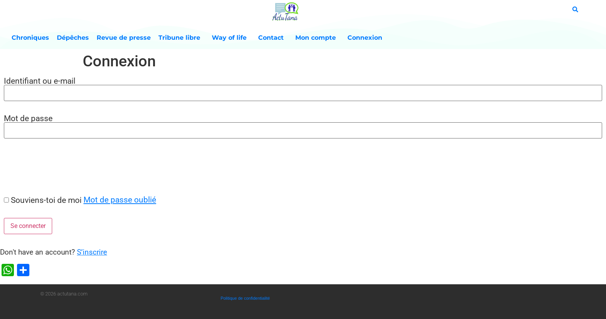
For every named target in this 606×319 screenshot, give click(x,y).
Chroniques (30, 37)
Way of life (231, 38)
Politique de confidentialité (245, 298)
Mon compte (317, 38)
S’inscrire (92, 252)
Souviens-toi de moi (46, 200)
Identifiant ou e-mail (39, 81)
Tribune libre (181, 38)
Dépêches (73, 37)
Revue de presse (124, 37)
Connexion (364, 37)
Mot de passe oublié (119, 199)
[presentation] (58, 167)
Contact (273, 38)
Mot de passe (28, 118)
